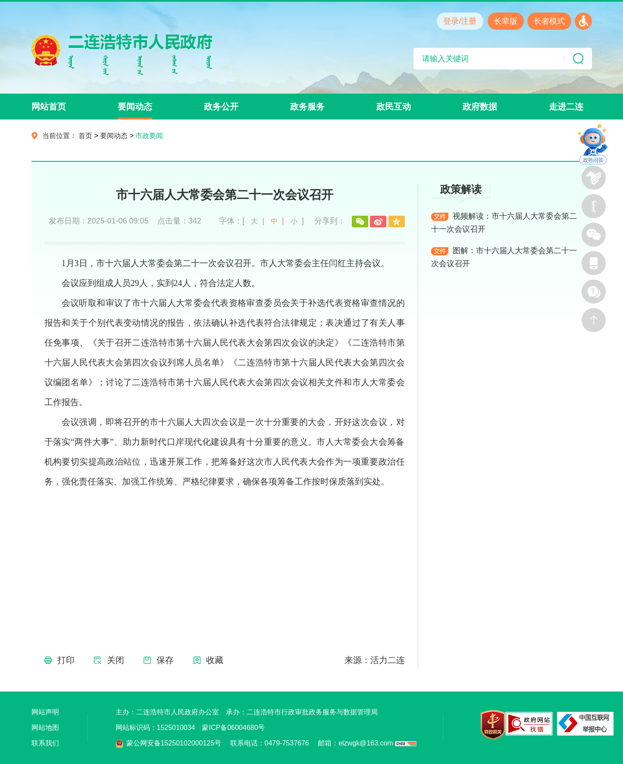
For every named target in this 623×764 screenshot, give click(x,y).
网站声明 (45, 712)
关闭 (115, 660)
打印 (66, 660)
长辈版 (505, 21)
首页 (85, 135)
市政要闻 (149, 135)
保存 (165, 660)
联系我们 (45, 743)
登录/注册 (459, 21)
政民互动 (393, 106)
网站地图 (45, 727)
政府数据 (480, 106)
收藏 (214, 660)
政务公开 (221, 106)
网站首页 (48, 106)
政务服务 (307, 106)
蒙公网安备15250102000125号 (174, 743)
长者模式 (549, 21)
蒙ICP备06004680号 (233, 727)
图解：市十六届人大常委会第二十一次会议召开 (504, 257)
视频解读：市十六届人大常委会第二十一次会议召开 (504, 222)
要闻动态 (135, 106)
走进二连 (566, 106)
